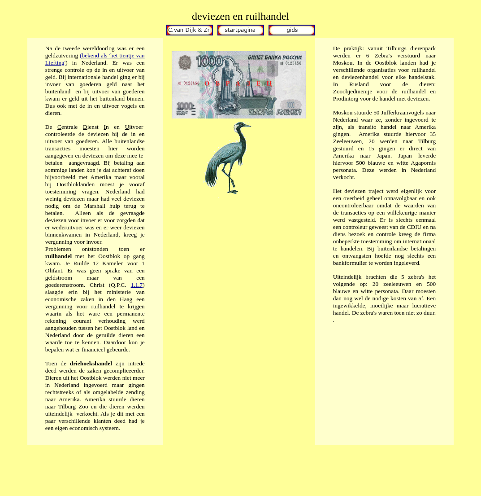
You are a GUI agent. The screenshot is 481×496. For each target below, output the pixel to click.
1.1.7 (137, 284)
